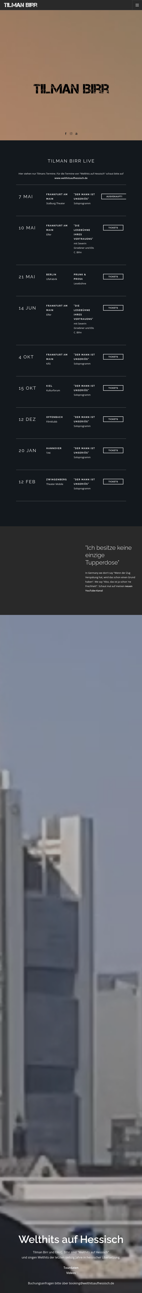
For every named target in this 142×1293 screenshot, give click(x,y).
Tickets (113, 228)
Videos (71, 1273)
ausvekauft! (114, 196)
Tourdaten (71, 1268)
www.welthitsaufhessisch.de (71, 178)
